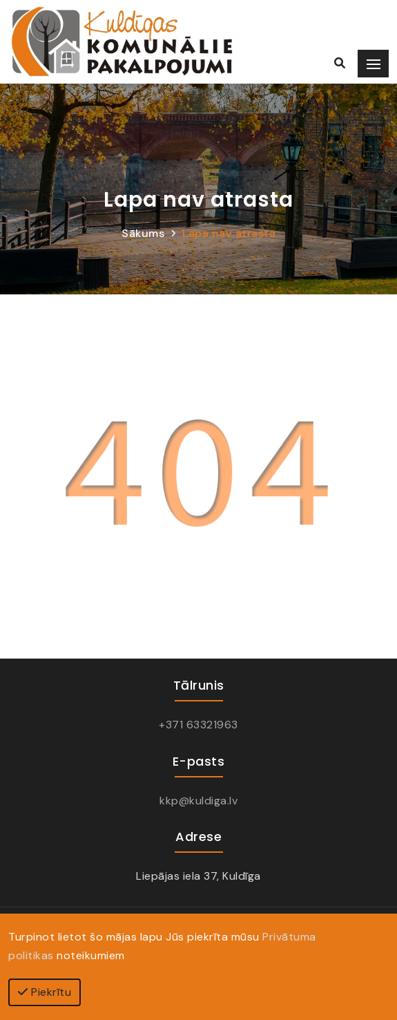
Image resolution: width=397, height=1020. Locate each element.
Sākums (143, 233)
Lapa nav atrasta (228, 233)
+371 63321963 (198, 724)
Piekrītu (44, 992)
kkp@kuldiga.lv (198, 800)
